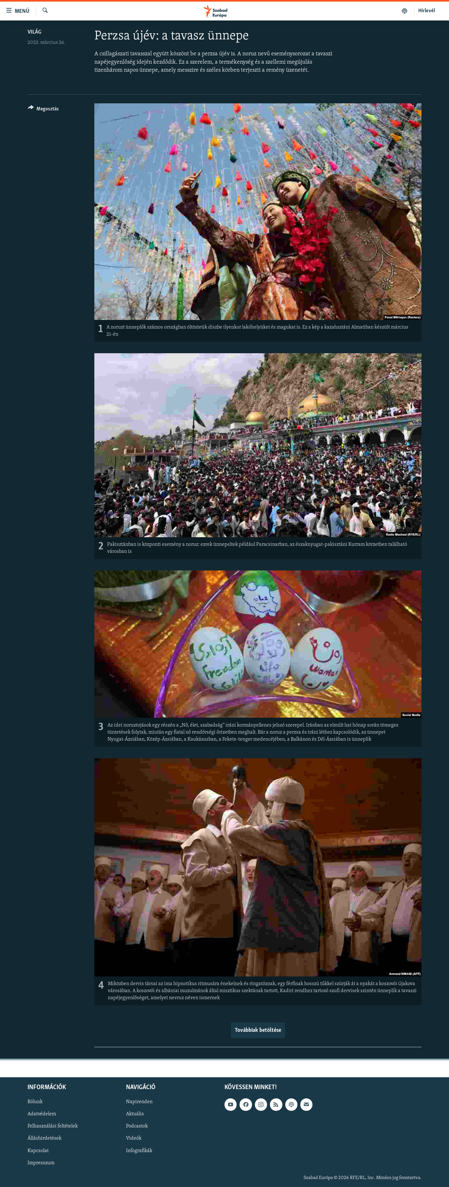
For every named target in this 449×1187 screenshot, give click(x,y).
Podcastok (137, 1126)
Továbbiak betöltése (258, 1030)
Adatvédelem (42, 1114)
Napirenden (139, 1102)
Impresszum (41, 1163)
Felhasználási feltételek (53, 1126)
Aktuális (135, 1114)
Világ (34, 32)
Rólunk (35, 1102)
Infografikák (139, 1150)
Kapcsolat (38, 1150)
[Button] (43, 109)
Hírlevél (426, 10)
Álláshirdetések (44, 1138)
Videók (133, 1138)
